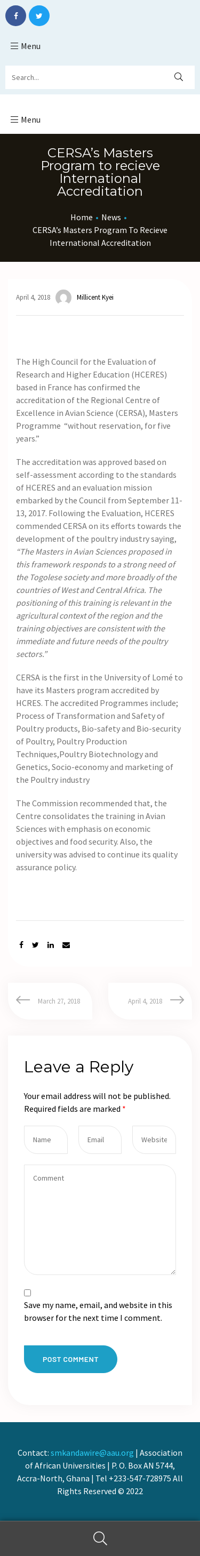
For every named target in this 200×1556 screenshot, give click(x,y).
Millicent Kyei (84, 298)
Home (81, 217)
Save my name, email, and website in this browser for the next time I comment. (98, 1311)
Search (100, 1538)
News (111, 217)
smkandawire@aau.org (92, 1452)
